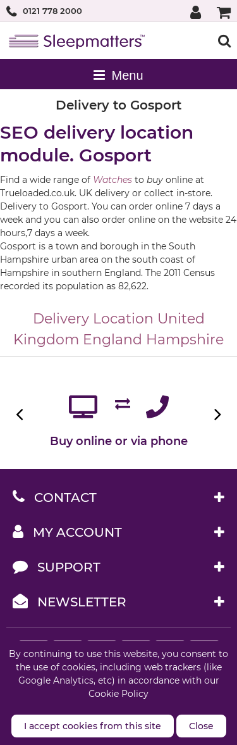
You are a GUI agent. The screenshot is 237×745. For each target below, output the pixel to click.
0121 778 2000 (52, 11)
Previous (20, 414)
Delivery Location (93, 318)
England (112, 339)
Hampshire (185, 339)
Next (216, 414)
